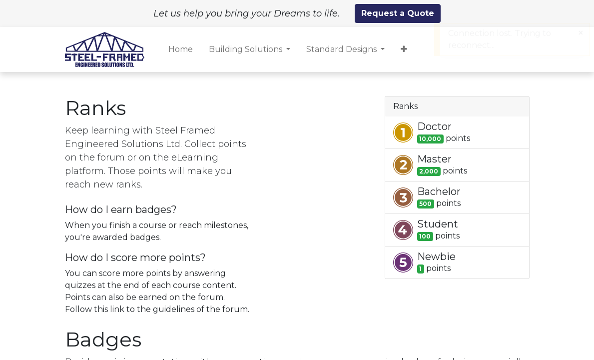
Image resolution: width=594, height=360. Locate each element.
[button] (404, 50)
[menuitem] (180, 50)
